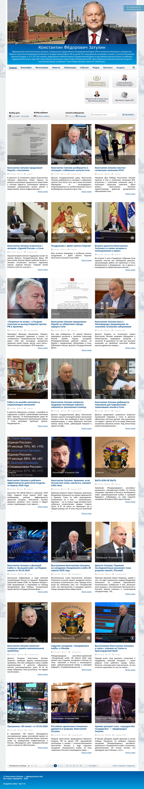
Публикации (70, 67)
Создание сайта (10, 783)
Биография (26, 67)
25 (77, 766)
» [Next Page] (86, 766)
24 (28, 766)
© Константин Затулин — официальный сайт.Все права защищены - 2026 (23, 777)
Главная (13, 67)
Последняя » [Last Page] (93, 766)
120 (35, 766)
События (84, 67)
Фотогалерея (41, 67)
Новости (56, 67)
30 (80, 766)
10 (67, 766)
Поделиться (131, 766)
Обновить (128, 114)
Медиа (96, 67)
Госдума (121, 67)
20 (74, 766)
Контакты (108, 67)
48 (32, 766)
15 (70, 766)
